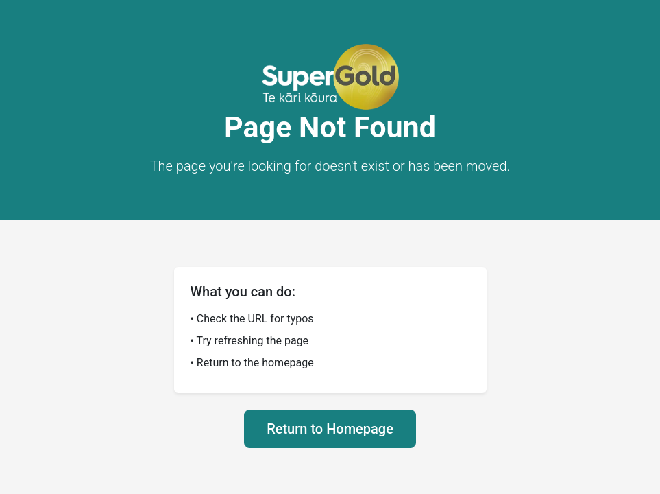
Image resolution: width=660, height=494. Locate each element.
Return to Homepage (330, 429)
